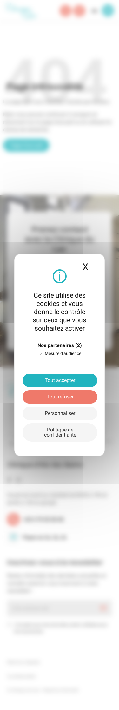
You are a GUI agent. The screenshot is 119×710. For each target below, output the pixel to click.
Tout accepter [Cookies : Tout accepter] (60, 380)
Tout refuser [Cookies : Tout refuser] (60, 397)
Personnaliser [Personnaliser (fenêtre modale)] (60, 413)
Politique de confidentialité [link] (60, 432)
